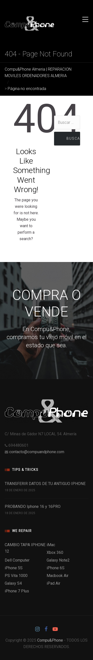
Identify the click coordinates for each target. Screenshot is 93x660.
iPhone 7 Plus (17, 591)
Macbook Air (57, 575)
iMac (51, 544)
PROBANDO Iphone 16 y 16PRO (33, 506)
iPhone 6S (55, 568)
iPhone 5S (14, 568)
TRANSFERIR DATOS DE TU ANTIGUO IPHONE (45, 483)
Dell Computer (17, 560)
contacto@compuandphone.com (36, 451)
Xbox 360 (55, 552)
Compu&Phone (50, 640)
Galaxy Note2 (58, 560)
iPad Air (53, 583)
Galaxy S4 (13, 583)
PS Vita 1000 (16, 575)
